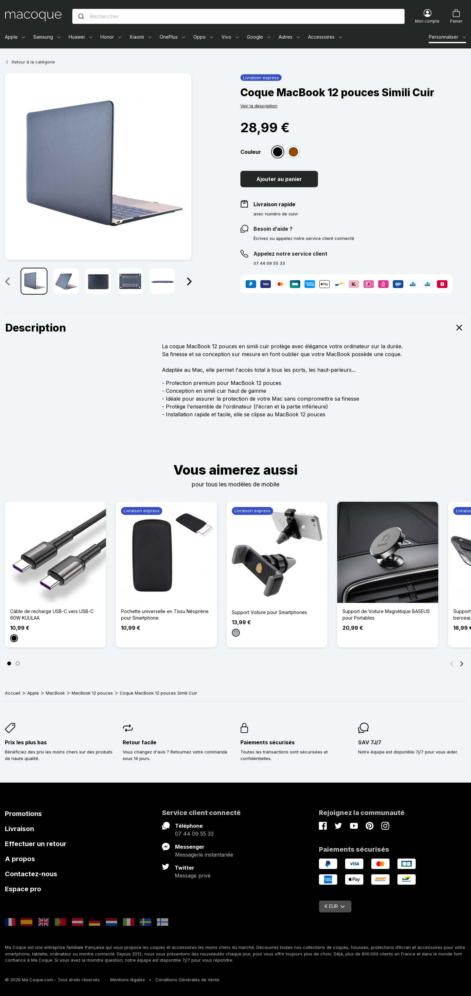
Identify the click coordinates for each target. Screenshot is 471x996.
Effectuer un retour (35, 844)
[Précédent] (451, 663)
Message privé (193, 875)
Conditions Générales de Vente (187, 979)
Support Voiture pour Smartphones (269, 612)
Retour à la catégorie (30, 61)
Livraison (19, 829)
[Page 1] (9, 663)
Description (235, 327)
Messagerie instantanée (204, 854)
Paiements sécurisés (267, 742)
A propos (20, 859)
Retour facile (139, 742)
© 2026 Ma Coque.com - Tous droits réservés (52, 979)
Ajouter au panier (279, 179)
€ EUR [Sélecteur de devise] (334, 906)
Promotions (23, 814)
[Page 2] (18, 663)
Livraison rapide (274, 204)
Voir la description (258, 105)
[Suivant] (462, 663)
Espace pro (23, 889)
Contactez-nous (31, 874)
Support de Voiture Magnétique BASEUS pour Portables (386, 614)
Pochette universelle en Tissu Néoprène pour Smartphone (165, 614)
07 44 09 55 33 (194, 833)
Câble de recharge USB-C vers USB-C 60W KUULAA (52, 614)
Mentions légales (127, 979)
